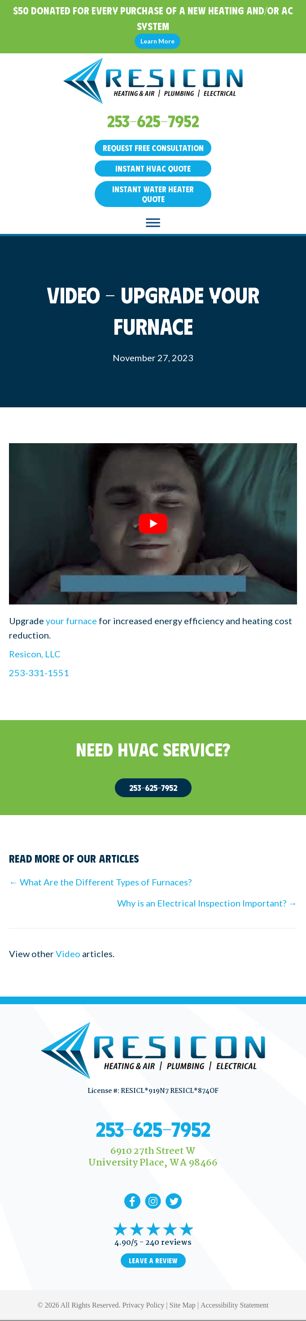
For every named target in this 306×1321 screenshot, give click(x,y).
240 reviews (168, 1243)
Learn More (157, 41)
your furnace (71, 620)
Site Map (183, 1305)
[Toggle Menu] (153, 222)
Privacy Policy (143, 1305)
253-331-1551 (39, 672)
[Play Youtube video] (153, 524)
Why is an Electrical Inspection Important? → (207, 903)
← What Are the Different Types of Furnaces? (100, 881)
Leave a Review (153, 1260)
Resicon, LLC (35, 653)
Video (68, 953)
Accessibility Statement (235, 1305)
